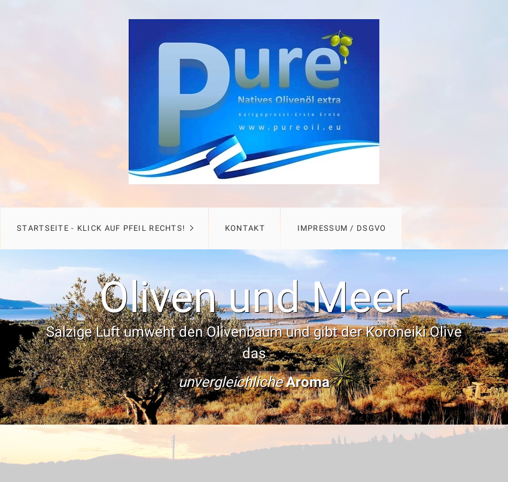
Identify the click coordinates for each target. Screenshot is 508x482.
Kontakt (245, 228)
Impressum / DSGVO (342, 228)
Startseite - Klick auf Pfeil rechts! (101, 228)
